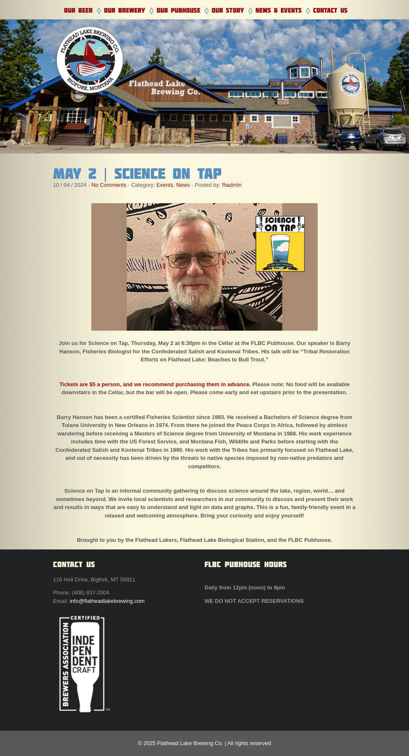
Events (165, 185)
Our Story (228, 10)
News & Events (278, 10)
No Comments (108, 185)
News (183, 185)
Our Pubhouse (178, 10)
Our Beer (78, 10)
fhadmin (232, 185)
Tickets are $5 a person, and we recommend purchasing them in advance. (155, 384)
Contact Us (330, 10)
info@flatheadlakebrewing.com (107, 601)
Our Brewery (124, 10)
